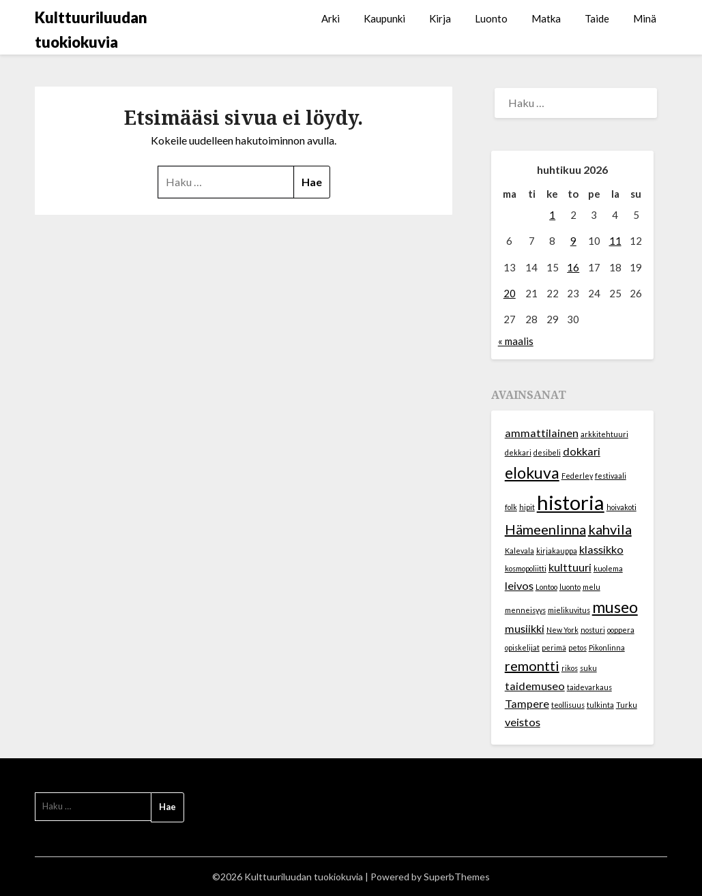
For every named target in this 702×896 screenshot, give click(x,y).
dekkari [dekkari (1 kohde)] (518, 452)
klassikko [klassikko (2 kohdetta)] (601, 549)
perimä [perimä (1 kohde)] (554, 647)
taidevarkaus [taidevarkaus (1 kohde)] (589, 687)
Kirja (440, 18)
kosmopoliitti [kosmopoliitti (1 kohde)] (525, 568)
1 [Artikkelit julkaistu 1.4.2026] (552, 215)
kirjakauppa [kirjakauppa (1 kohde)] (556, 550)
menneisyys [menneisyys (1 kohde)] (525, 610)
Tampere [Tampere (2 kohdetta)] (527, 703)
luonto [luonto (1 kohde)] (570, 586)
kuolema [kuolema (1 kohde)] (608, 568)
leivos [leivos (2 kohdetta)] (519, 585)
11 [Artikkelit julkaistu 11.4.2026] (615, 241)
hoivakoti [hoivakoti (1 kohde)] (621, 507)
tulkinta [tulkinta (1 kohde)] (600, 704)
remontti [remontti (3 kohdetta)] (532, 665)
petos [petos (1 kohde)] (577, 647)
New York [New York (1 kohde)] (562, 629)
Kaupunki (384, 18)
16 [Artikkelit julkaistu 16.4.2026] (573, 267)
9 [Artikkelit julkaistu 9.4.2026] (573, 241)
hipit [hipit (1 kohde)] (527, 507)
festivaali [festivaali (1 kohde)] (610, 475)
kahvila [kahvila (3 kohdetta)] (610, 529)
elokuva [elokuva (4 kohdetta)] (532, 472)
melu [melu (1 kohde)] (591, 586)
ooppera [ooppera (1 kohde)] (620, 629)
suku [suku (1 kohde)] (588, 667)
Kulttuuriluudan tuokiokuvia (91, 29)
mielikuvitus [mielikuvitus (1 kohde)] (569, 610)
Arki (330, 18)
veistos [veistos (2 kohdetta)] (522, 721)
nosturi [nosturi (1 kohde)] (593, 629)
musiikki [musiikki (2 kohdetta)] (524, 628)
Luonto (491, 18)
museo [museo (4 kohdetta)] (615, 606)
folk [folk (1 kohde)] (511, 507)
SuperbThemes (457, 876)
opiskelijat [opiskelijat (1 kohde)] (522, 647)
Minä (644, 18)
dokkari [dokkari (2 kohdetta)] (581, 451)
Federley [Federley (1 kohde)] (577, 475)
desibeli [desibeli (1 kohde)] (547, 452)
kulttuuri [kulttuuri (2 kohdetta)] (570, 567)
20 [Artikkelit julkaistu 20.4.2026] (509, 293)
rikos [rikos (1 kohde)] (569, 667)
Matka (546, 18)
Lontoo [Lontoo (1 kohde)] (546, 586)
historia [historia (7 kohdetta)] (570, 502)
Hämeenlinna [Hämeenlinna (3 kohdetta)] (545, 529)
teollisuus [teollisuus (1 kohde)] (568, 704)
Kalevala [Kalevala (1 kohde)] (519, 550)
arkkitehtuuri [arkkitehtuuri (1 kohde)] (604, 434)
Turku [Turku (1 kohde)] (626, 704)
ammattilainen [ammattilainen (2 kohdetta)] (542, 432)
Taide (597, 18)
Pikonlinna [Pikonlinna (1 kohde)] (607, 647)
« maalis (515, 341)
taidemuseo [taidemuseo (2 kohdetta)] (535, 685)
